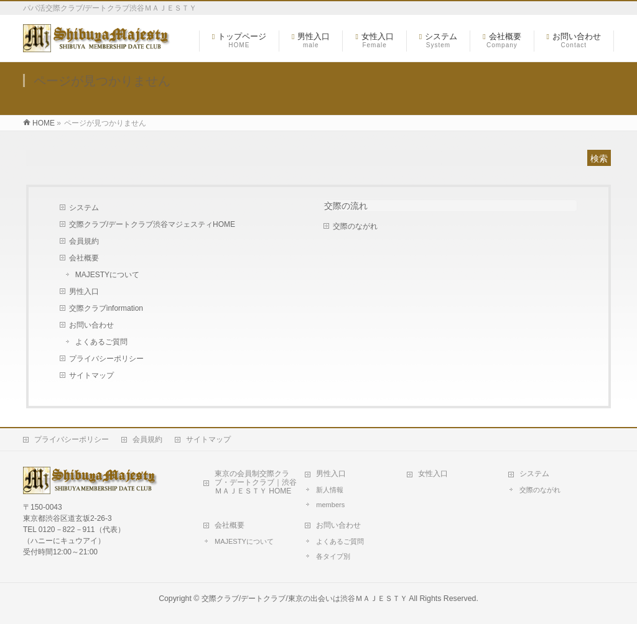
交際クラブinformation (106, 308)
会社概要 (84, 258)
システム (84, 207)
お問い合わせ (91, 325)
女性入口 (433, 473)
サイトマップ (91, 375)
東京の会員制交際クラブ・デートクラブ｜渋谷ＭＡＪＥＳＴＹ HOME (256, 482)
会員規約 (84, 241)
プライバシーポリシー (106, 358)
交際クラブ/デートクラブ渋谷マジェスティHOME (152, 224)
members (330, 504)
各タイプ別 (333, 556)
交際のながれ (355, 226)
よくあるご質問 (101, 341)
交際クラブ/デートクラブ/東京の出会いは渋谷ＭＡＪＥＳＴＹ (304, 598)
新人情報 (329, 489)
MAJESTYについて (107, 274)
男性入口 (84, 291)
